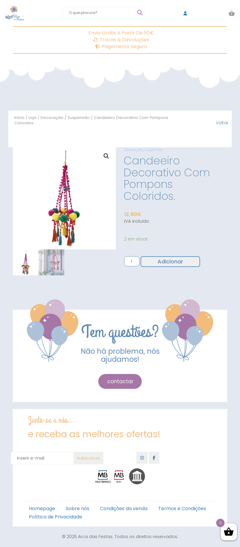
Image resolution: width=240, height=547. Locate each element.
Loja (32, 117)
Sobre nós (77, 508)
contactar (120, 381)
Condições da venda (123, 508)
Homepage (42, 508)
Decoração (51, 117)
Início (19, 117)
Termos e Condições (182, 508)
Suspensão (79, 117)
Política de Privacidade (55, 516)
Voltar (222, 123)
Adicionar (170, 261)
